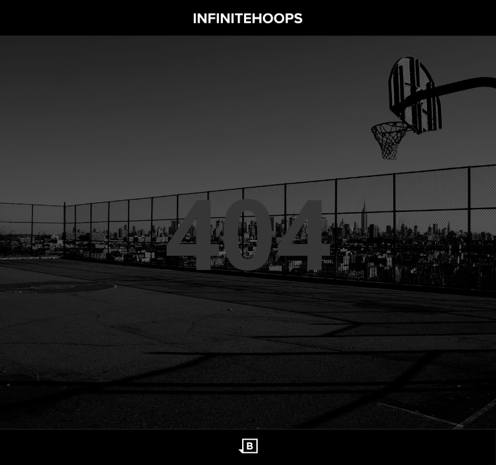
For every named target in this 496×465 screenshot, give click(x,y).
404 (248, 232)
